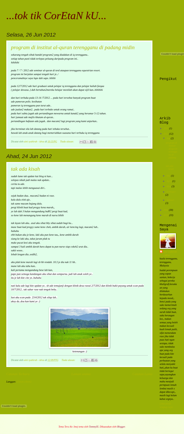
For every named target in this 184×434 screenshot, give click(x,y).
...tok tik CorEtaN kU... (56, 15)
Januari (170, 200)
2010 (166, 215)
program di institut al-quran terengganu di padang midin (73, 47)
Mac (169, 186)
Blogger (121, 426)
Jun (169, 138)
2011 (166, 210)
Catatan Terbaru (18, 374)
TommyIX (93, 426)
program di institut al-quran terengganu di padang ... (171, 151)
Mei (169, 175)
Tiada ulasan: (67, 141)
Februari (171, 191)
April (169, 181)
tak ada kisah (25, 169)
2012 (166, 133)
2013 (166, 128)
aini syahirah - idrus (170, 253)
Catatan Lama (142, 374)
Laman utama (81, 374)
